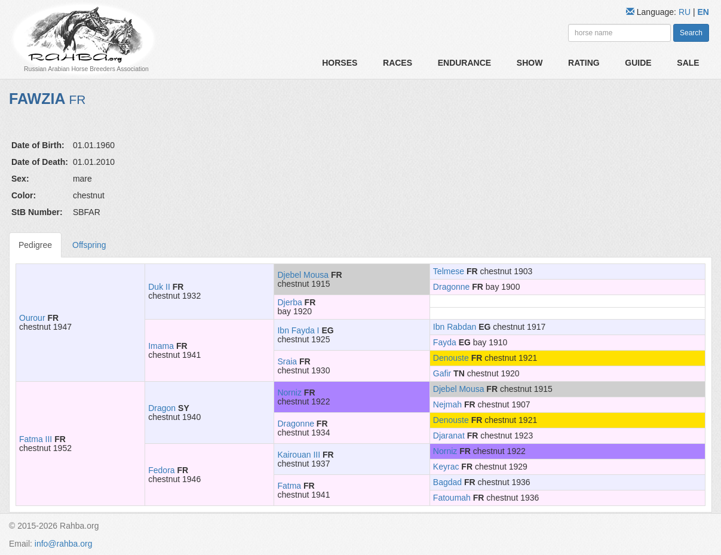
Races (397, 63)
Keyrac (446, 466)
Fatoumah (452, 497)
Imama (161, 346)
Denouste (451, 358)
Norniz (289, 392)
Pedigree (35, 245)
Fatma (289, 485)
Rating (584, 63)
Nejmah (447, 404)
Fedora (161, 470)
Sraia (287, 361)
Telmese (448, 271)
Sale (688, 63)
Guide (638, 63)
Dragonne (451, 287)
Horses (339, 63)
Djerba (289, 302)
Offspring (89, 245)
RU (686, 12)
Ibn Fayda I (298, 330)
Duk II (159, 287)
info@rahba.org (64, 543)
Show (530, 63)
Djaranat (449, 435)
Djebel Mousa (303, 275)
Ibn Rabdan (454, 327)
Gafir (442, 373)
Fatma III (35, 439)
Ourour (32, 318)
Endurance (464, 63)
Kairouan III (298, 454)
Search (691, 33)
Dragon (162, 408)
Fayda (444, 342)
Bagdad (447, 482)
